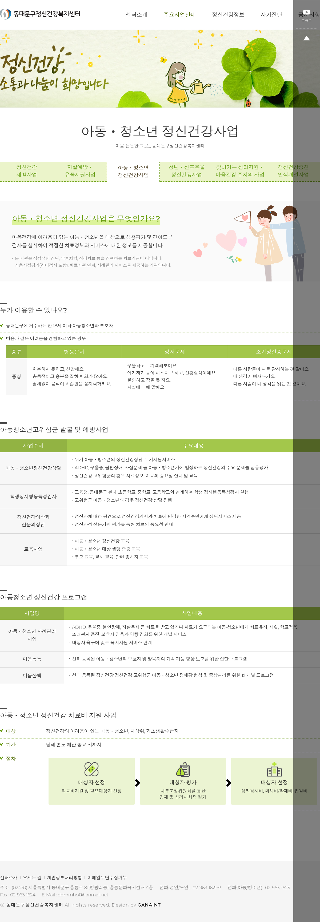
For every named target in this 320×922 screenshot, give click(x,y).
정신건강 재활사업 (26, 171)
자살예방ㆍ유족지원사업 (80, 171)
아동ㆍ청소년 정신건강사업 (133, 171)
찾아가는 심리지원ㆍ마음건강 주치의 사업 (240, 171)
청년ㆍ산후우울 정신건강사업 (187, 171)
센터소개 (9, 877)
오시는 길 (32, 877)
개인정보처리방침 (64, 877)
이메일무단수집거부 (107, 877)
